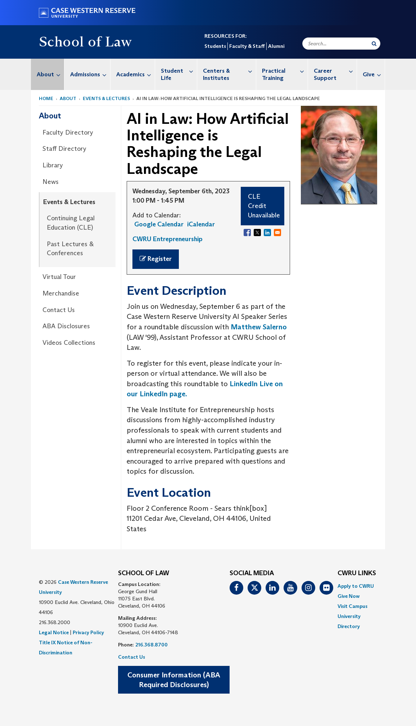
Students (215, 46)
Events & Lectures (106, 98)
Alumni (276, 46)
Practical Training (285, 71)
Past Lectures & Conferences (70, 248)
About (50, 74)
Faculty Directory (67, 132)
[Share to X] (257, 232)
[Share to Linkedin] (267, 232)
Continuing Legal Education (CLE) (71, 222)
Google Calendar (159, 224)
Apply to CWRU (356, 586)
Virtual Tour (59, 277)
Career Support (335, 71)
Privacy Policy (88, 632)
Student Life (179, 71)
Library (52, 165)
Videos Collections (68, 343)
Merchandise (60, 293)
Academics (135, 74)
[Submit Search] (374, 43)
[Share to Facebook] (247, 232)
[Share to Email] (277, 232)
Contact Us (58, 310)
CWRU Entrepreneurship (167, 239)
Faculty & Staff (247, 46)
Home (46, 98)
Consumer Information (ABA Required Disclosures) (173, 680)
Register (156, 259)
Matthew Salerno (259, 327)
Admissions (90, 74)
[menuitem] (47, 74)
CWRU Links (357, 573)
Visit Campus (352, 606)
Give (374, 74)
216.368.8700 (151, 644)
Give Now (349, 596)
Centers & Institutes (229, 71)
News (50, 182)
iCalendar (201, 224)
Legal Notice (54, 632)
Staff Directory (64, 149)
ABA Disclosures (66, 326)
